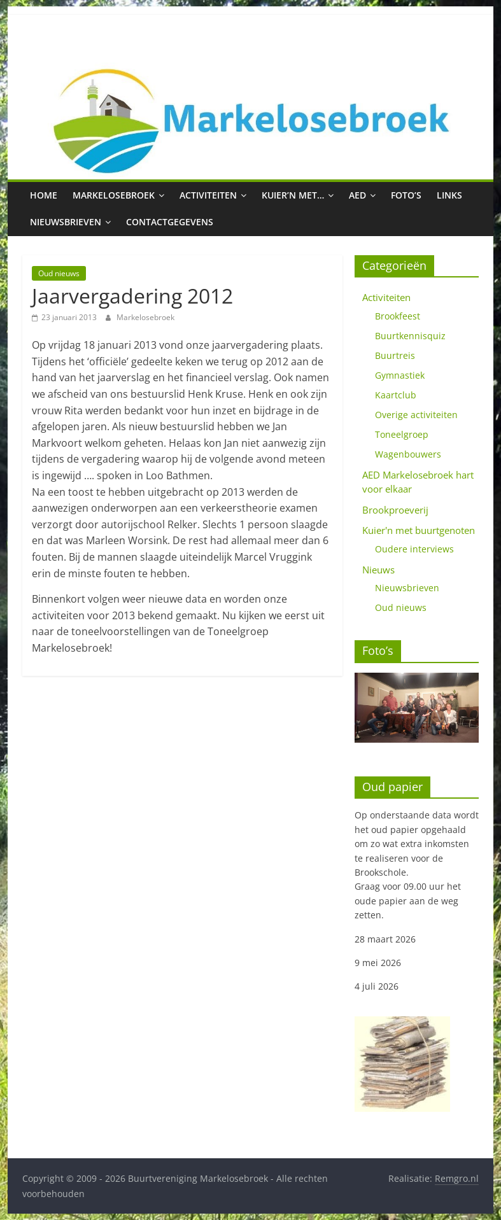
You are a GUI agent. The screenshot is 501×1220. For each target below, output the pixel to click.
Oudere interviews (414, 549)
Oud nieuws (59, 273)
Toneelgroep (401, 434)
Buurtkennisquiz (410, 336)
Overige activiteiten (416, 415)
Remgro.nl (457, 1178)
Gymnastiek (400, 375)
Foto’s (406, 195)
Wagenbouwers (408, 454)
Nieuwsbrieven (65, 222)
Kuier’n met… (293, 195)
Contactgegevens (169, 222)
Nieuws (378, 569)
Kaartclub (395, 395)
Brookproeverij (395, 509)
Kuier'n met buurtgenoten (418, 530)
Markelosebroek (114, 195)
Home (43, 195)
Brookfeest (397, 316)
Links (449, 195)
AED (357, 195)
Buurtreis (395, 355)
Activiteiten (208, 195)
